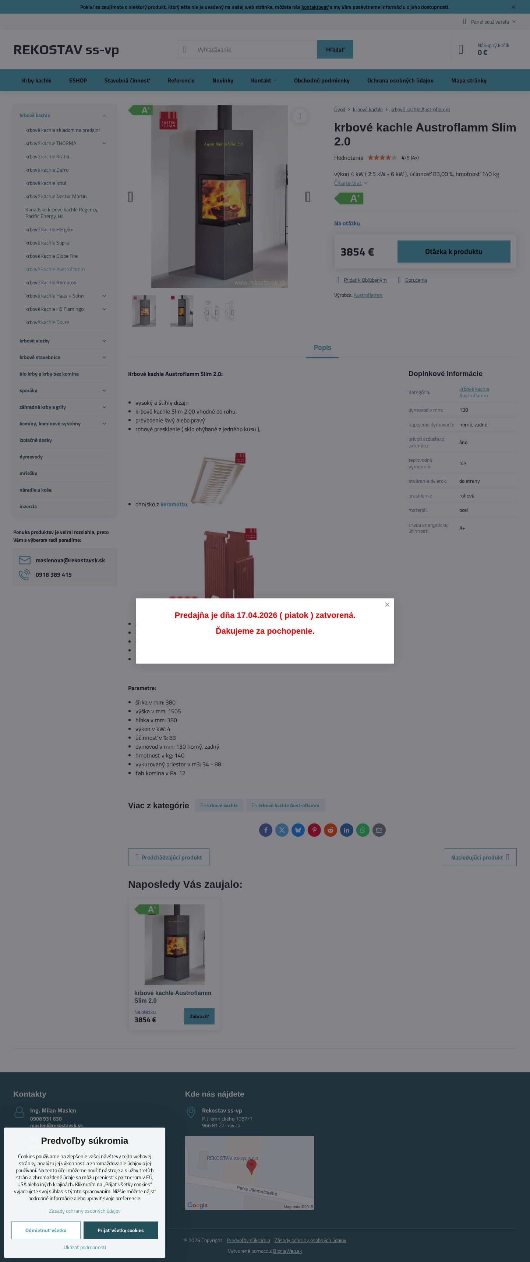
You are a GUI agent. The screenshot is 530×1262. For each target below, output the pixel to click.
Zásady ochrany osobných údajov (85, 1210)
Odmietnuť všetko (45, 1230)
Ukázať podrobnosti (85, 1247)
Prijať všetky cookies (121, 1230)
